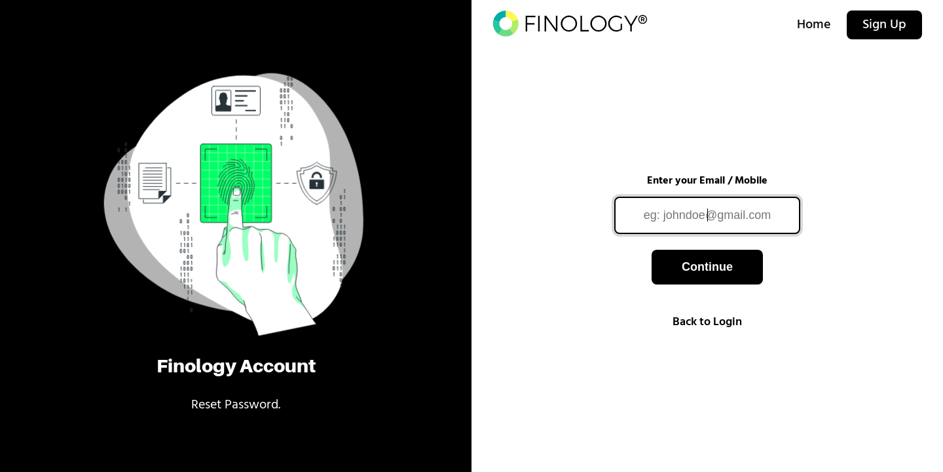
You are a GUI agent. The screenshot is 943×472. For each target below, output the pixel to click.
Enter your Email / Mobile (707, 181)
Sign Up (884, 24)
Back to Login (707, 322)
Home (814, 24)
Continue (707, 266)
